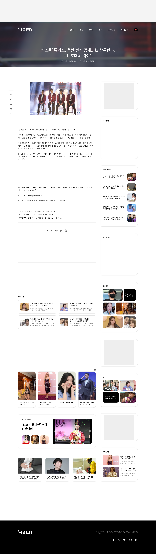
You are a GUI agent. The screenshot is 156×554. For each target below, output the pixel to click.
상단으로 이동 (11, 113)
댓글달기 (11, 104)
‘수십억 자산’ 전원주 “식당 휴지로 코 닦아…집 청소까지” (37, 211)
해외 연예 (106, 452)
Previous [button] (55, 431)
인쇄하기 (11, 109)
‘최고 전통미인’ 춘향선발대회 (34, 426)
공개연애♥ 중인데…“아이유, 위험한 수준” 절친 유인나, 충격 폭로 (40, 218)
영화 (100, 29)
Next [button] (90, 431)
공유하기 (11, 99)
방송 (81, 29)
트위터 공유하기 (51, 230)
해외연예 (124, 29)
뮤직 (91, 29)
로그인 (136, 531)
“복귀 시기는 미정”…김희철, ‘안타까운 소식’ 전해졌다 (36, 214)
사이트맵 (131, 531)
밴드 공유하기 (66, 230)
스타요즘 (111, 29)
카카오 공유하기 (56, 230)
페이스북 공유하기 (47, 230)
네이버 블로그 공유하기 (61, 230)
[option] (61, 431)
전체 (72, 29)
